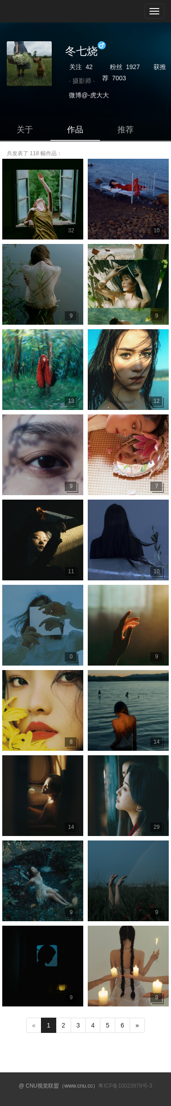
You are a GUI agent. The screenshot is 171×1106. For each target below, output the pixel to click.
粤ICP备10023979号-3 (125, 1086)
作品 (75, 129)
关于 (25, 129)
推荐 (125, 129)
